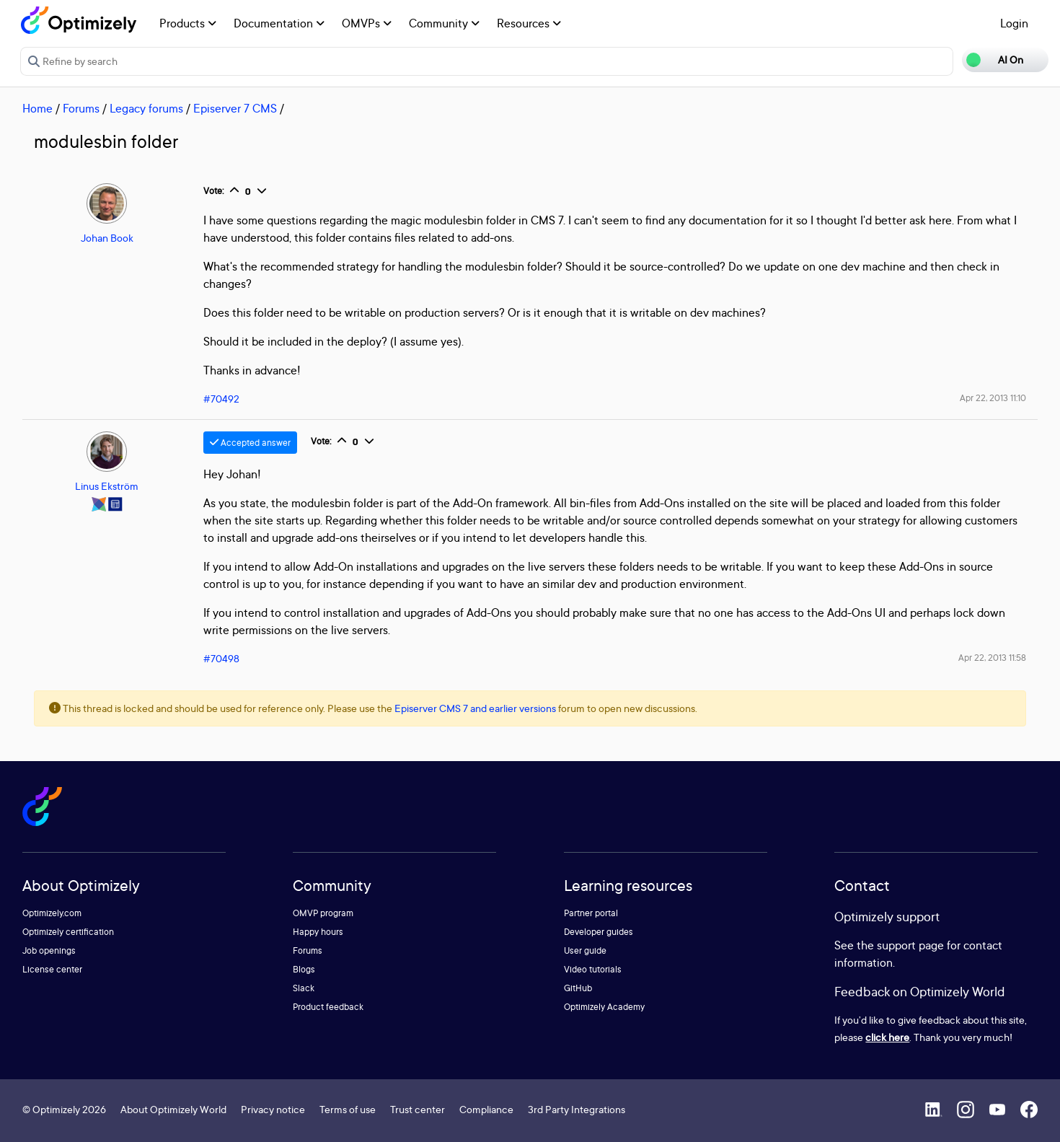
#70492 (221, 398)
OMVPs (367, 23)
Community (444, 23)
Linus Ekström (106, 486)
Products (187, 23)
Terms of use (347, 1109)
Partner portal (591, 913)
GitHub (578, 988)
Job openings (49, 950)
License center (52, 969)
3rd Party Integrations (576, 1109)
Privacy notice (273, 1109)
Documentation (279, 23)
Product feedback (328, 1007)
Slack (303, 988)
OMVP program (323, 913)
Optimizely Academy (604, 1007)
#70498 (221, 658)
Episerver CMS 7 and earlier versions (475, 708)
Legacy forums (146, 108)
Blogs (304, 969)
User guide (585, 950)
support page (910, 945)
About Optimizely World (173, 1109)
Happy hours (318, 932)
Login (1014, 23)
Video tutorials (593, 969)
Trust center (417, 1109)
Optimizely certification (68, 932)
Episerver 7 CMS (235, 108)
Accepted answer (250, 442)
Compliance (486, 1109)
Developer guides (598, 932)
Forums (81, 108)
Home (37, 108)
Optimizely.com (51, 913)
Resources (529, 23)
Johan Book (107, 238)
